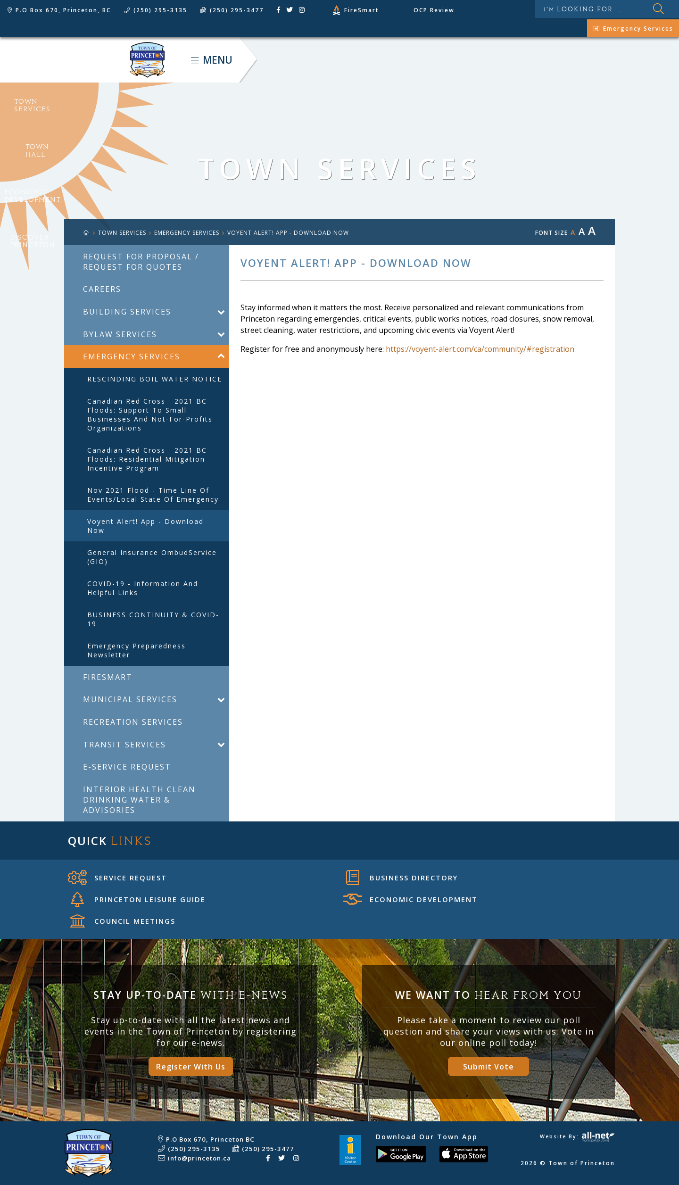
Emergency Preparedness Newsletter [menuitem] (136, 650)
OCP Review (434, 10)
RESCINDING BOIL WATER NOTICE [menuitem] (154, 378)
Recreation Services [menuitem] (133, 722)
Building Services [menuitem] (127, 312)
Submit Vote (488, 1066)
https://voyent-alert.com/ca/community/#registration (480, 349)
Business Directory (402, 877)
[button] (221, 311)
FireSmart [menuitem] (107, 677)
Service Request (117, 877)
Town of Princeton (82, 60)
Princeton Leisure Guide (138, 899)
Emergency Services (186, 233)
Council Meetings (122, 920)
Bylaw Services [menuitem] (120, 334)
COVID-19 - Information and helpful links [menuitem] (142, 588)
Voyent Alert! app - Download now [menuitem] (145, 526)
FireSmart (361, 10)
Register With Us (190, 1066)
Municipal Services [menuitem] (130, 699)
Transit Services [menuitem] (124, 744)
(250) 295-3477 (268, 1148)
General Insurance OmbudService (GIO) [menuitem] (152, 557)
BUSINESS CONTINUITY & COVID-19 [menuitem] (153, 619)
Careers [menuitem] (102, 289)
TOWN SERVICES (122, 233)
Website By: (577, 1136)
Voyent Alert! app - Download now (288, 233)
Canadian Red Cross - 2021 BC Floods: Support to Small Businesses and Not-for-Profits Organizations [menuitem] (150, 414)
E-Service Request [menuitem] (127, 767)
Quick (110, 840)
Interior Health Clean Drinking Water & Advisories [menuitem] (139, 799)
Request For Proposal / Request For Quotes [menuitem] (141, 261)
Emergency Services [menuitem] (131, 356)
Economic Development (410, 899)
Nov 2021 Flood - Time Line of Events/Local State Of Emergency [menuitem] (153, 495)
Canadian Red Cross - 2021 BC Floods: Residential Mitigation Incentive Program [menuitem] (147, 459)
